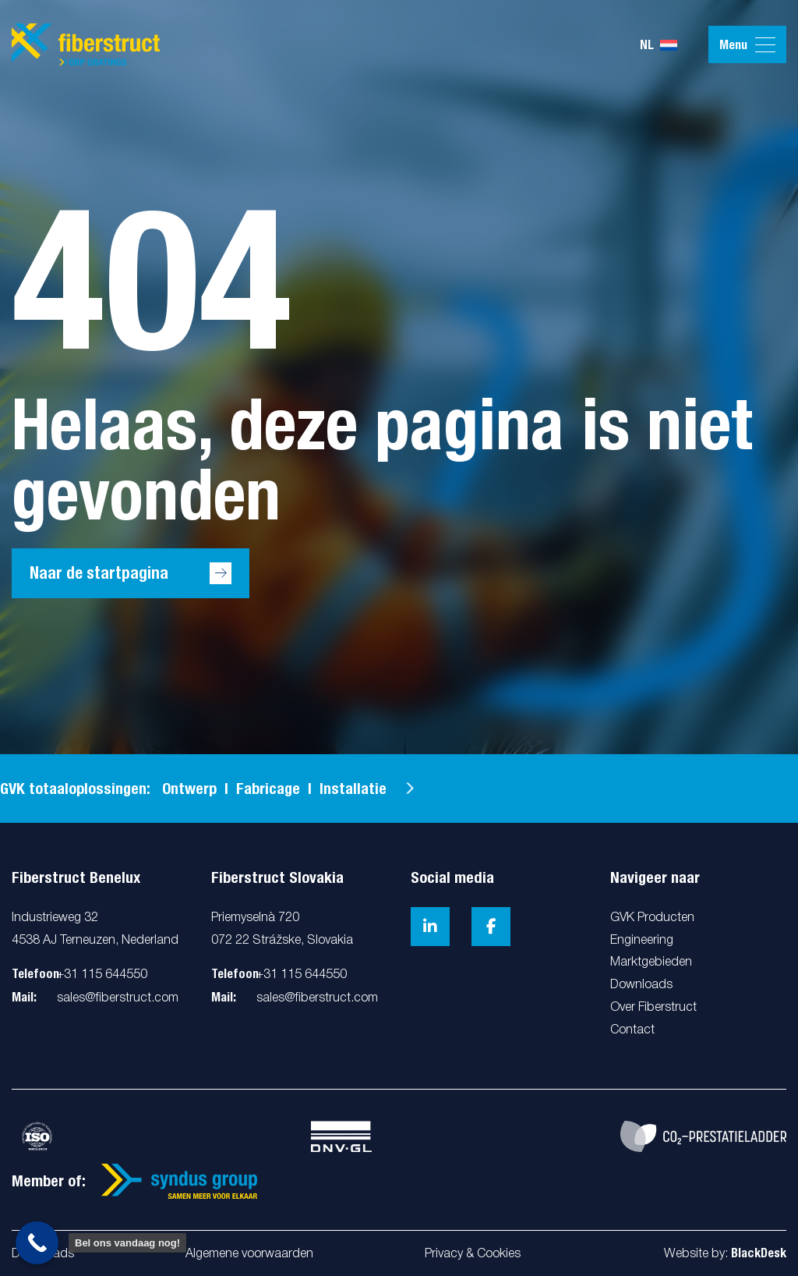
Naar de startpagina (99, 573)
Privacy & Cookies (473, 1254)
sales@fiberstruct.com (117, 998)
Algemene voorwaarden (249, 1254)
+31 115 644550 (102, 974)
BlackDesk (758, 1253)
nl (658, 45)
